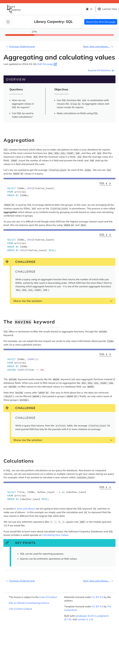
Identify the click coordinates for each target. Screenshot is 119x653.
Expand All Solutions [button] (101, 70)
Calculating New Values (55, 534)
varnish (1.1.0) (85, 619)
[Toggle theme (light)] (89, 9)
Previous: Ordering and (20, 46)
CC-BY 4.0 (97, 597)
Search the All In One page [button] (100, 21)
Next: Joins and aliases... (98, 46)
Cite (11, 608)
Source (45, 602)
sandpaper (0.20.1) (85, 615)
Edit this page (47, 64)
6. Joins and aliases (24, 508)
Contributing (33, 602)
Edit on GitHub (17, 602)
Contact (19, 608)
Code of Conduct (48, 597)
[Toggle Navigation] (8, 22)
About (28, 608)
